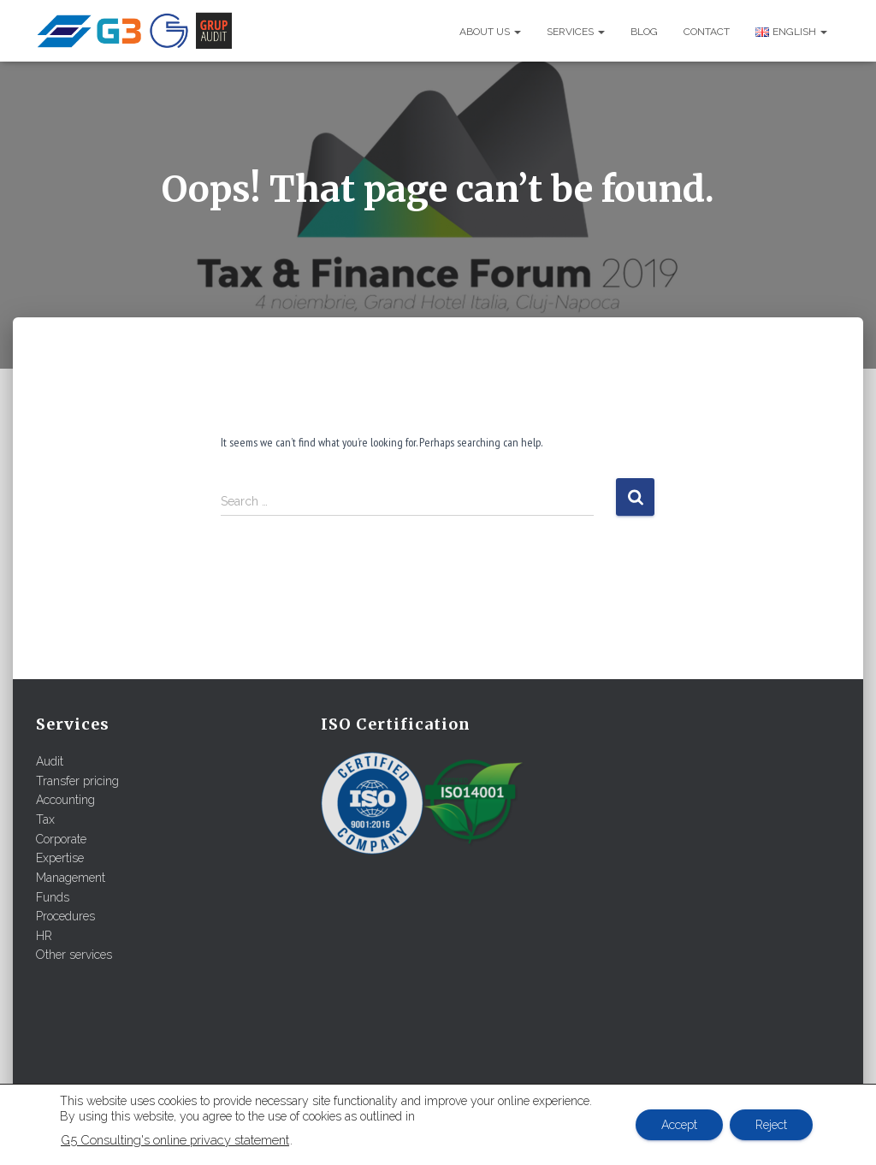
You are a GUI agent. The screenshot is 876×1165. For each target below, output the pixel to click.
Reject (771, 1125)
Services (576, 32)
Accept (679, 1125)
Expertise (60, 858)
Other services (74, 954)
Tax (45, 819)
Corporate (61, 839)
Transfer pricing (77, 781)
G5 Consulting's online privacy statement (175, 1139)
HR (44, 936)
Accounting (65, 800)
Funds (52, 897)
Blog (644, 32)
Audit (49, 761)
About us (490, 32)
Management (70, 877)
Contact (707, 32)
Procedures (65, 916)
